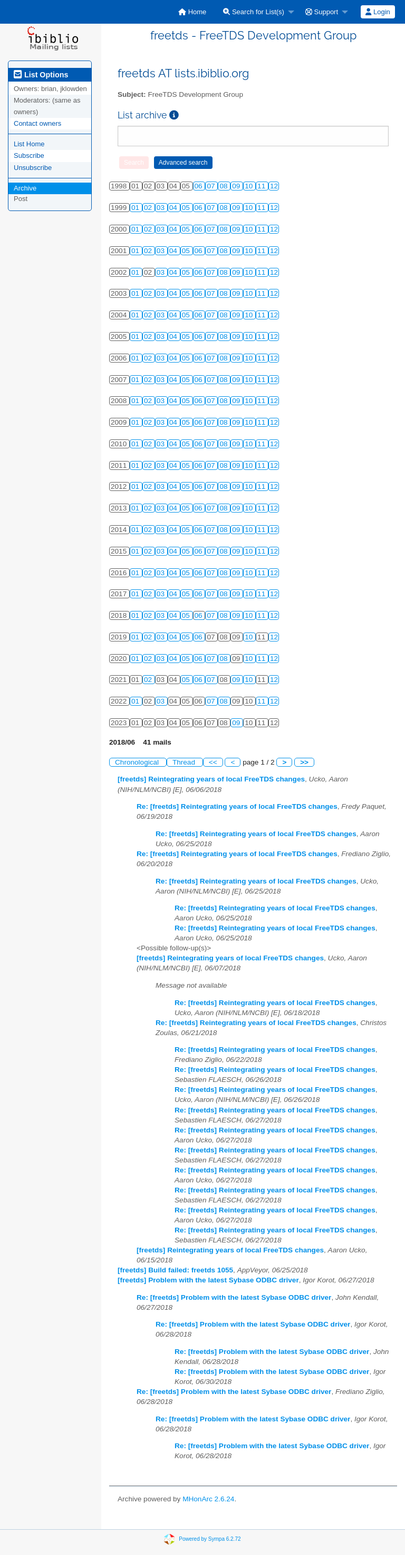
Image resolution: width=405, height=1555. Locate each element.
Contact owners (37, 123)
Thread (184, 762)
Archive (25, 188)
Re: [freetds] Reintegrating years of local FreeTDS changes (237, 806)
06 (200, 186)
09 (237, 186)
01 (136, 208)
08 (224, 186)
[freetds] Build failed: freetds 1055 (175, 1270)
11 (262, 186)
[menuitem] (192, 12)
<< (213, 762)
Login (377, 12)
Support (321, 12)
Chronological (138, 762)
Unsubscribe (33, 168)
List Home (29, 144)
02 (149, 208)
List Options (41, 75)
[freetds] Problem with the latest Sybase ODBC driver (208, 1280)
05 (187, 208)
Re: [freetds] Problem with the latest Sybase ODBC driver (234, 1297)
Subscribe (29, 155)
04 (174, 208)
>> (304, 762)
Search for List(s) (253, 12)
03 (162, 208)
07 (212, 186)
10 (250, 186)
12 (274, 186)
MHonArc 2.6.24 (208, 1499)
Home (192, 12)
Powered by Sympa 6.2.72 (209, 1538)
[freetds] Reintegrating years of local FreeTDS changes (211, 779)
